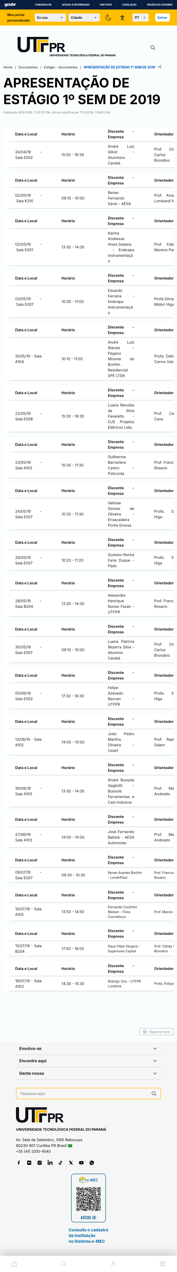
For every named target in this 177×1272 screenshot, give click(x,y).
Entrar (162, 17)
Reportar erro (142, 1031)
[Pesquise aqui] (84, 1093)
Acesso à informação (76, 4)
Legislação (129, 4)
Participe (106, 4)
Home (22, 67)
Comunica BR (43, 4)
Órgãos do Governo (160, 4)
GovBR (10, 5)
